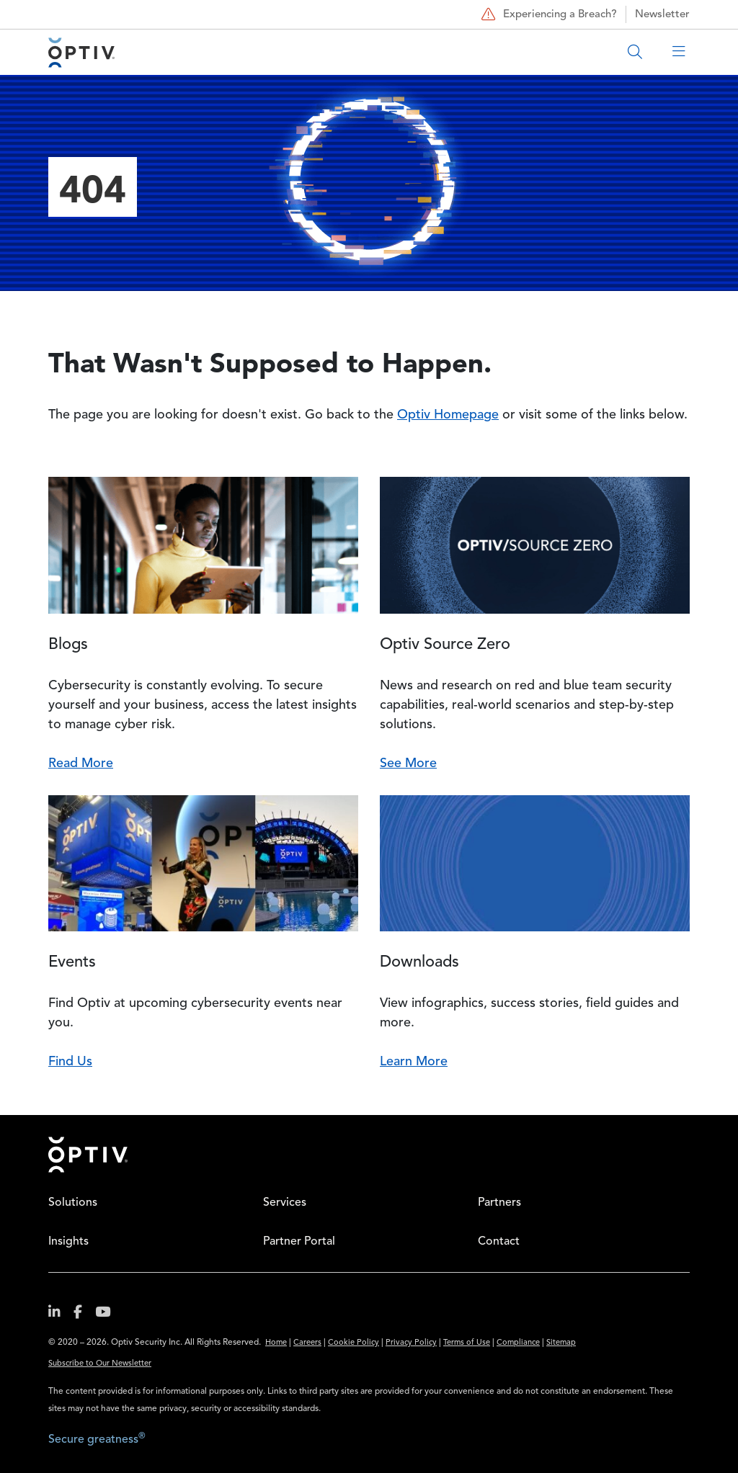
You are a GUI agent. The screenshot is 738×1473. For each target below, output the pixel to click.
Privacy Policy (411, 1343)
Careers (307, 1343)
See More (408, 763)
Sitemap (561, 1343)
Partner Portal (299, 1242)
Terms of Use (466, 1343)
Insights (68, 1242)
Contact (499, 1242)
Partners (499, 1203)
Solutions (72, 1203)
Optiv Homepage (448, 414)
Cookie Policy (353, 1343)
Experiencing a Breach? (547, 14)
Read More (80, 763)
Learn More (414, 1061)
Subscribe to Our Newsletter (99, 1364)
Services (284, 1203)
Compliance (518, 1343)
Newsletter (662, 14)
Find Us (70, 1061)
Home (88, 1155)
